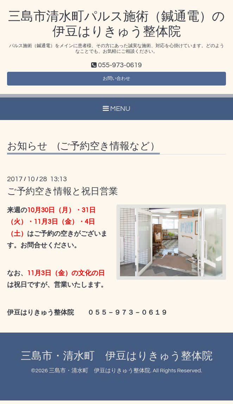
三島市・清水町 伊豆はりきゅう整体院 (117, 359)
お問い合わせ (116, 80)
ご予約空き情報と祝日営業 (62, 195)
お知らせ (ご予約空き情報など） (83, 150)
